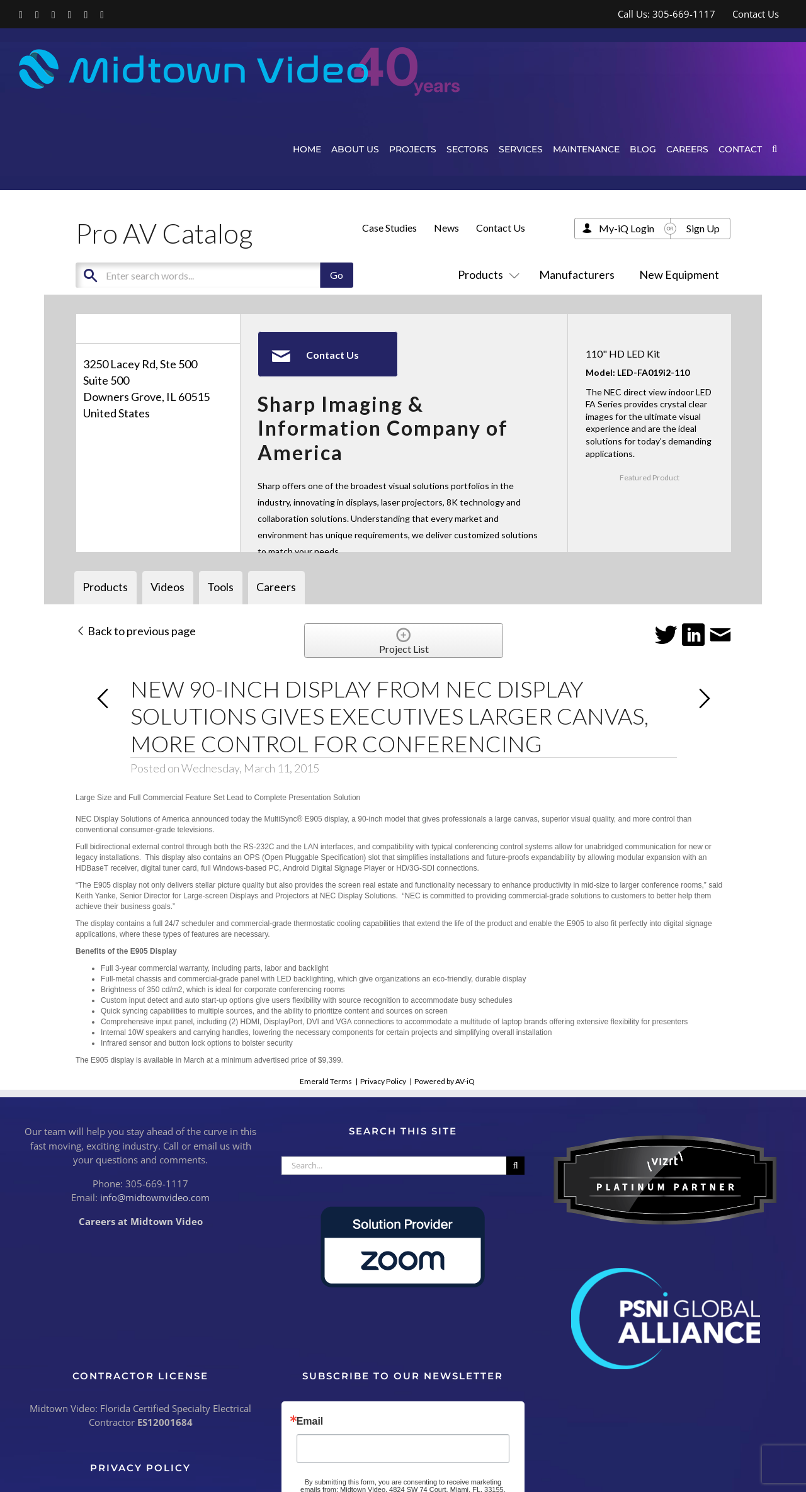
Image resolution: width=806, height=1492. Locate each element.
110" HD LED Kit (623, 353)
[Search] (515, 1165)
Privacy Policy (383, 1081)
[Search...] (394, 1165)
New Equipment (679, 274)
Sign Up (703, 228)
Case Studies (389, 228)
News (446, 228)
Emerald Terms (326, 1081)
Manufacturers (577, 274)
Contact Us (500, 228)
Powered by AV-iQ (444, 1081)
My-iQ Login (626, 228)
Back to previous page (136, 631)
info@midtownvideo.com (155, 1197)
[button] (774, 148)
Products (486, 274)
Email (310, 1421)
